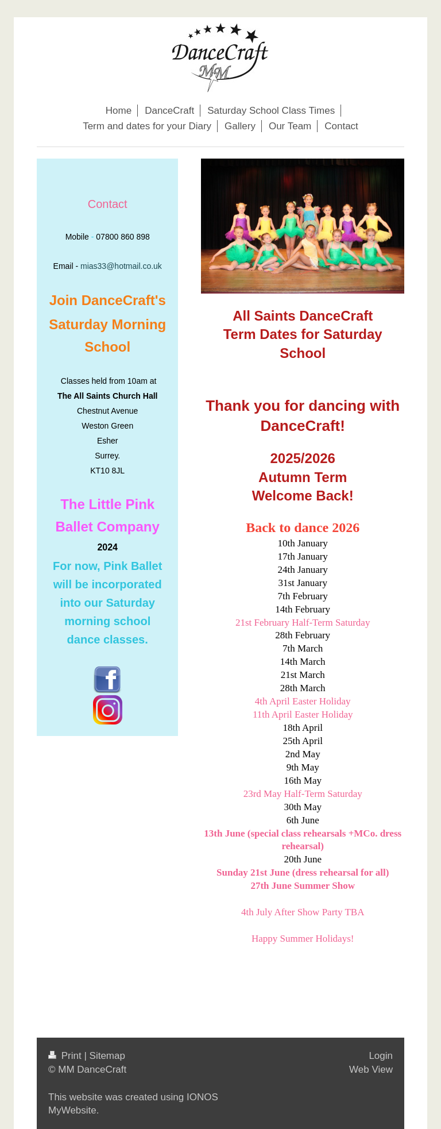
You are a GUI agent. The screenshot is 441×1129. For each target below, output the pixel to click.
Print (66, 1055)
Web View (371, 1069)
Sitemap (107, 1055)
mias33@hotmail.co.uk (121, 266)
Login (381, 1055)
